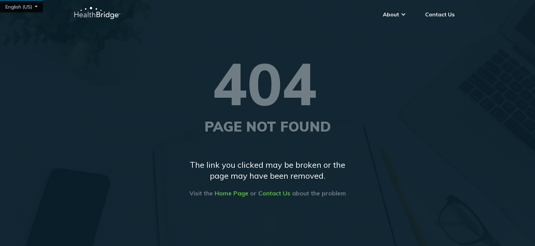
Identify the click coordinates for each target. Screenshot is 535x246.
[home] (96, 13)
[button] (394, 14)
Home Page (231, 193)
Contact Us (440, 14)
